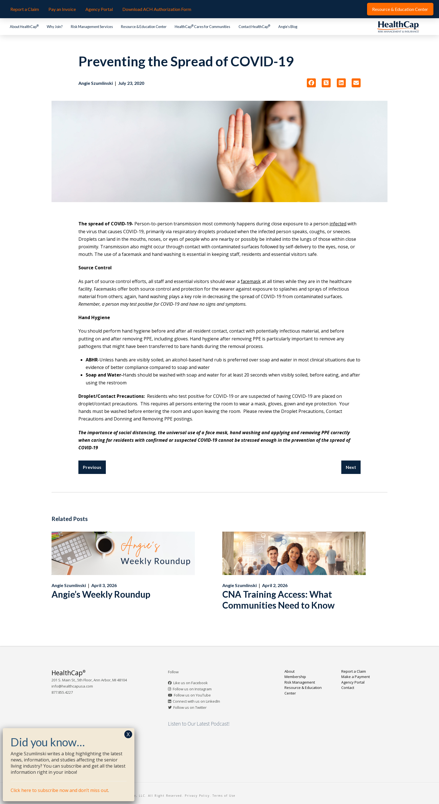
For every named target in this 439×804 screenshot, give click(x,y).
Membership (295, 676)
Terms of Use (224, 796)
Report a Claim (353, 671)
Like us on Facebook (190, 682)
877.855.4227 (62, 692)
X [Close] (128, 734)
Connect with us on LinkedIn (196, 701)
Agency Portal (353, 682)
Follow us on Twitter (190, 707)
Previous (92, 467)
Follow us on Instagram (192, 688)
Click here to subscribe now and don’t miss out (59, 790)
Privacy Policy (197, 796)
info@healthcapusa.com (72, 686)
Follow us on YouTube (192, 695)
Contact (347, 687)
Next (351, 467)
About (289, 671)
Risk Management (299, 682)
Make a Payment (355, 676)
